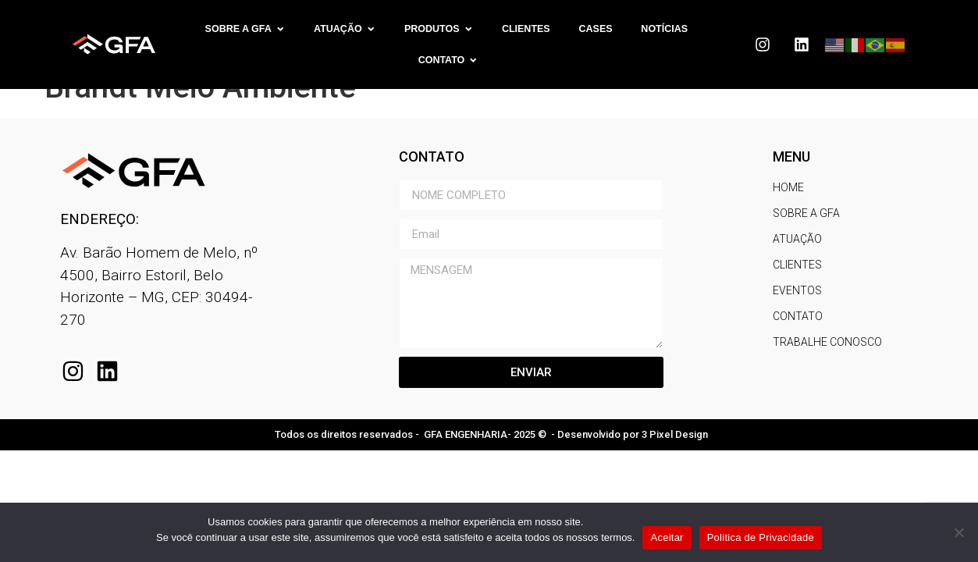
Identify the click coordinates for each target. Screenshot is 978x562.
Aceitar (666, 537)
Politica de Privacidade (760, 537)
